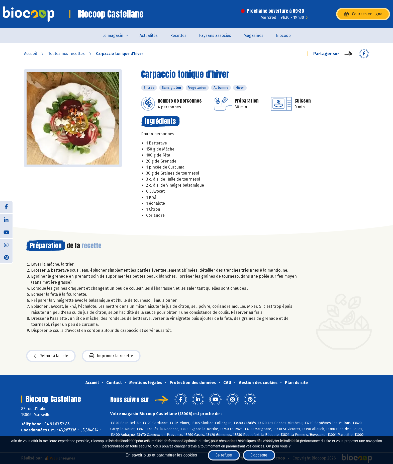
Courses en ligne (363, 14)
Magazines (253, 35)
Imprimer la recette (111, 355)
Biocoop (283, 35)
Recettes (178, 35)
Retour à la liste (51, 355)
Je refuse (224, 455)
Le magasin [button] (112, 35)
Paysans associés (215, 35)
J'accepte (259, 455)
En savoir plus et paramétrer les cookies (161, 455)
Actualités (149, 35)
